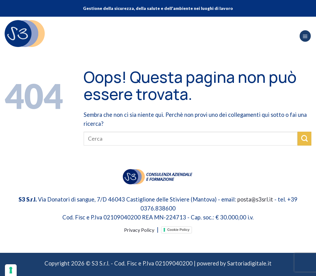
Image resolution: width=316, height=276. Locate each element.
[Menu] (305, 36)
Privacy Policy (139, 230)
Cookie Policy (178, 229)
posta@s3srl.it (255, 199)
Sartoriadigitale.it (249, 263)
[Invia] (304, 138)
